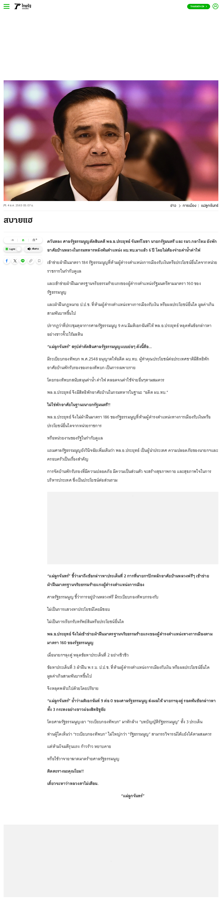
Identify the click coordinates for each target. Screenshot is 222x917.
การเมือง (189, 206)
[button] (7, 261)
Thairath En (198, 6)
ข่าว (173, 206)
